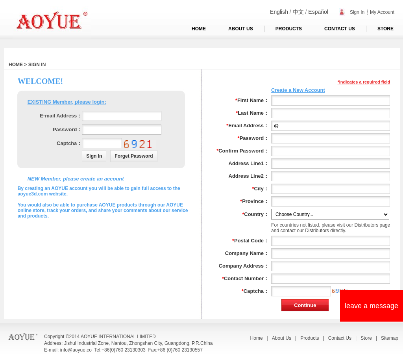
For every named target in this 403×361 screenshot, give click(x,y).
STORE (385, 29)
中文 (298, 12)
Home (256, 338)
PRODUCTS (288, 29)
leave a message (371, 306)
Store (366, 338)
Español (318, 12)
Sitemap (389, 338)
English (279, 12)
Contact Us (339, 338)
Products (309, 338)
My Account (382, 12)
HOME (199, 29)
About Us (281, 338)
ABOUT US (240, 29)
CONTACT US (339, 29)
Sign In (352, 12)
